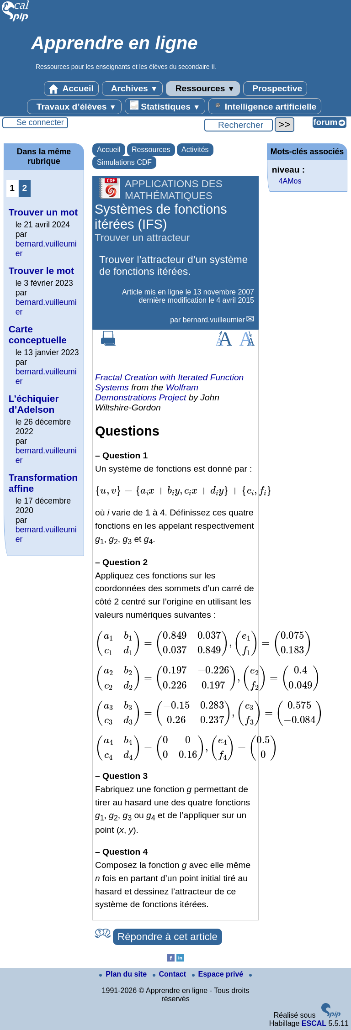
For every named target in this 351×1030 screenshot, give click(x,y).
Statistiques (165, 105)
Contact (170, 974)
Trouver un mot (43, 212)
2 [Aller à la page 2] (24, 188)
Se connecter (40, 122)
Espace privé (218, 974)
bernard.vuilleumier (214, 320)
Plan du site (124, 974)
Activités (195, 149)
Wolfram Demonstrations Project (146, 392)
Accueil (71, 89)
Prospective (275, 89)
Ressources (202, 89)
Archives (132, 89)
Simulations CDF (124, 162)
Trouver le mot (41, 270)
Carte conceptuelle (38, 334)
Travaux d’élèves (74, 107)
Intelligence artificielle (264, 105)
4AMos (290, 181)
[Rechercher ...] (238, 125)
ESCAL (314, 1023)
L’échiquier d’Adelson (34, 404)
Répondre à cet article (167, 936)
